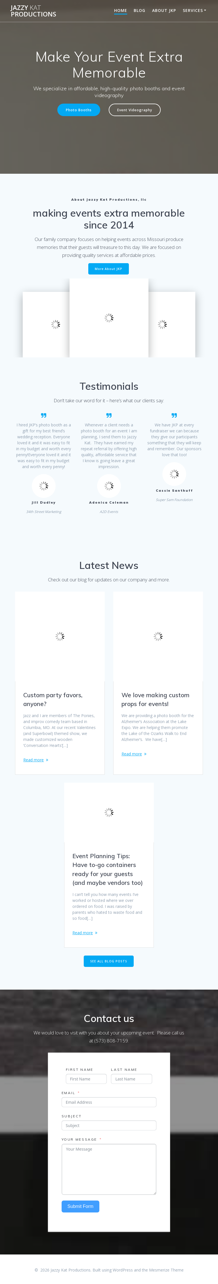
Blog (139, 10)
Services (193, 10)
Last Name (124, 1070)
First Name (79, 1070)
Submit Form (81, 1207)
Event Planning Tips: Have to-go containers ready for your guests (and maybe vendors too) (107, 869)
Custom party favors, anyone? (52, 699)
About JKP (164, 10)
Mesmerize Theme (166, 1270)
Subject (72, 1117)
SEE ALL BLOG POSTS (108, 962)
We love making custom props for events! (155, 699)
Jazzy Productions (33, 11)
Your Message (79, 1140)
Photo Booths (79, 110)
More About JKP (108, 269)
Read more (33, 760)
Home (120, 10)
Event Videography (134, 110)
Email (69, 1093)
